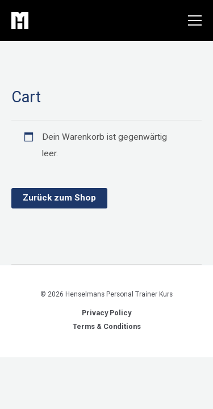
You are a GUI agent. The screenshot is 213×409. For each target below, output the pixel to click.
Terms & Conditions (107, 326)
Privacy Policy (106, 312)
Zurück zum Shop (59, 198)
